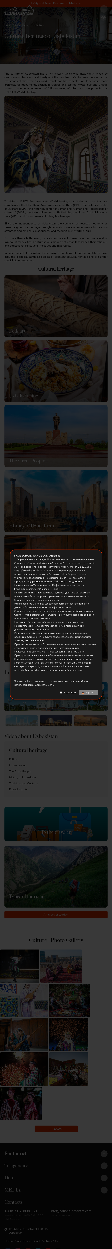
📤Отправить (88, 692)
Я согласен (70, 692)
